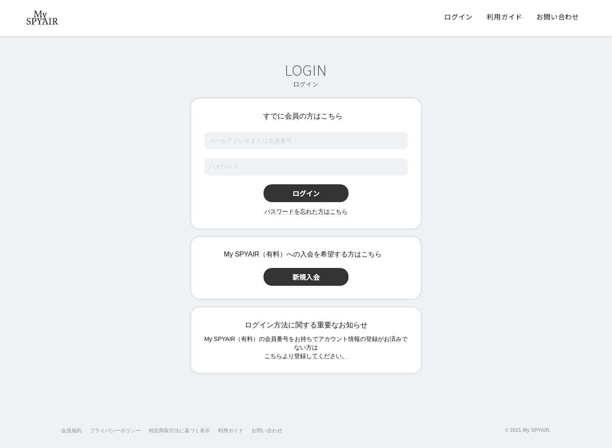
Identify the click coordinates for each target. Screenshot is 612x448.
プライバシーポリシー (115, 431)
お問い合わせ (267, 431)
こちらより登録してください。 (306, 355)
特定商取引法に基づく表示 (179, 431)
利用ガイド (231, 431)
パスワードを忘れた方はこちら (306, 211)
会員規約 (71, 431)
